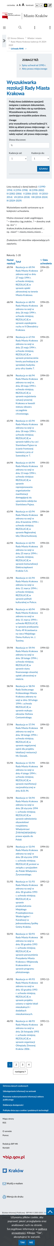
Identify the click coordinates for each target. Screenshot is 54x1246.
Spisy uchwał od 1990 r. (34, 65)
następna (20, 1071)
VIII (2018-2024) (39, 197)
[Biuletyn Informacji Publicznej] (27, 1159)
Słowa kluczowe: (17, 140)
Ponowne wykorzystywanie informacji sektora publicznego (23, 1098)
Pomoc (6, 1135)
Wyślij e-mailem (13, 1183)
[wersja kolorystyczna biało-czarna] (41, 5)
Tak (22, 1242)
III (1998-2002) (36, 190)
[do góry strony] (50, 1212)
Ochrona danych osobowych (15, 1086)
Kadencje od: (15, 153)
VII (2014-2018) (22, 197)
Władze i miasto (34, 38)
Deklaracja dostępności (13, 1105)
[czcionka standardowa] (17, 5)
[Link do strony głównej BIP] (27, 16)
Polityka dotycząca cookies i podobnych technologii (26, 1111)
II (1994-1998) (21, 190)
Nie (31, 1242)
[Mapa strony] (35, 28)
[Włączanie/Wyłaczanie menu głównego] (4, 28)
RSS (4, 1123)
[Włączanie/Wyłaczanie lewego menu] (4, 41)
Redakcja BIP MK (10, 1144)
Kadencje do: (37, 153)
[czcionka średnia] (20, 5)
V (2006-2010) (30, 194)
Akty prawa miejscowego (34, 69)
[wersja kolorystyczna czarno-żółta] (46, 5)
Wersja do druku (13, 1197)
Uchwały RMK (17, 49)
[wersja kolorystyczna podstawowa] (37, 5)
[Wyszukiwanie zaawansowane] (20, 27)
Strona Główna (17, 38)
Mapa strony (8, 1119)
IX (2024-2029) (14, 201)
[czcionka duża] (23, 5)
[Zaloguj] (50, 28)
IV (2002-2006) (14, 194)
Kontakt (6, 1148)
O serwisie (7, 1131)
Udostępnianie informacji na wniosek (19, 1091)
